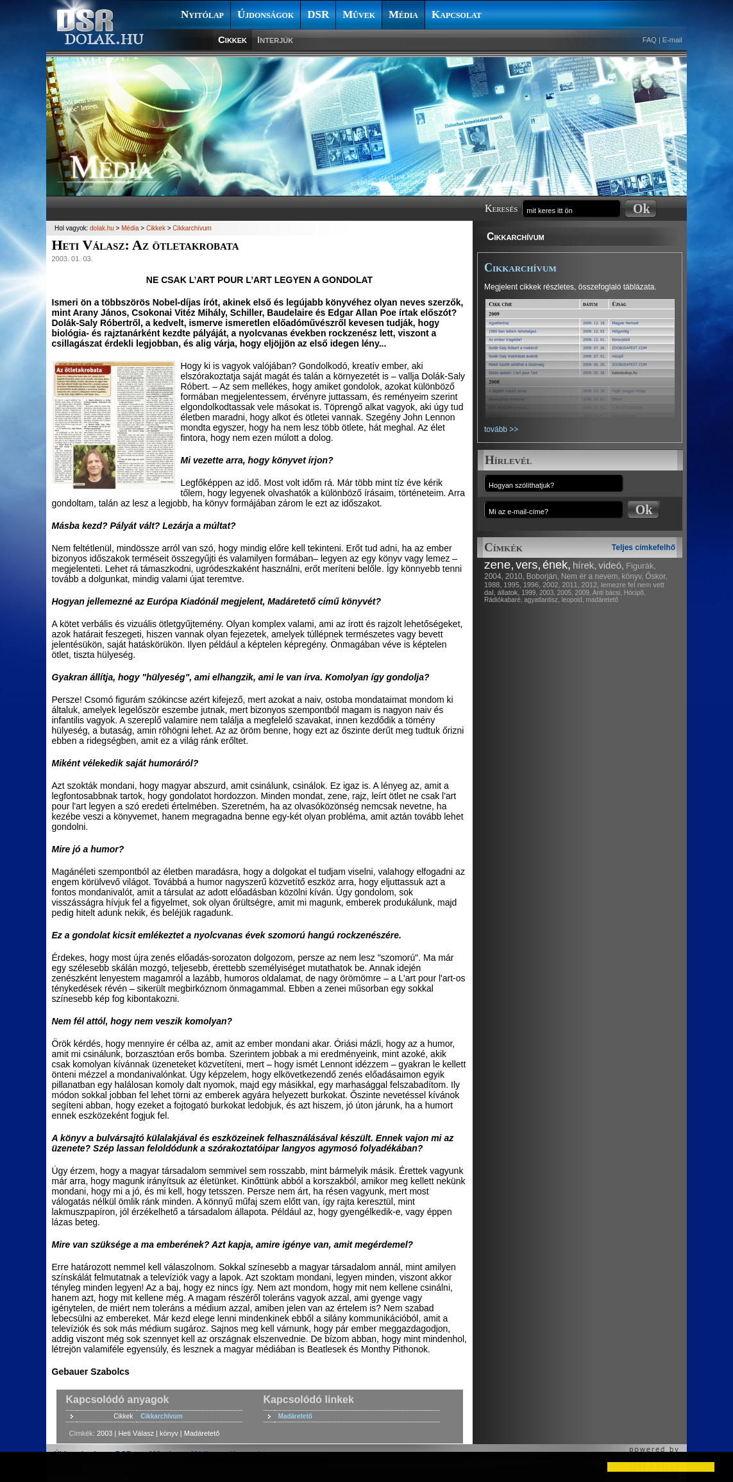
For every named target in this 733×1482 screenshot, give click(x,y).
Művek (358, 14)
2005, (565, 592)
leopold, (573, 599)
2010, (515, 576)
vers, (528, 564)
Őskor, (656, 576)
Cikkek (232, 39)
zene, (499, 564)
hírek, (585, 565)
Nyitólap (202, 14)
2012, (591, 585)
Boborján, (543, 576)
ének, (557, 564)
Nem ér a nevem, (590, 576)
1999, (529, 592)
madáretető (602, 599)
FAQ (650, 40)
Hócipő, (635, 592)
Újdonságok (265, 14)
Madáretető (295, 1416)
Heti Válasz (136, 1433)
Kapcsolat (457, 14)
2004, (493, 576)
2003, (547, 592)
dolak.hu (102, 228)
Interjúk (275, 39)
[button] (20, 1467)
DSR (318, 14)
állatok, (509, 592)
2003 (104, 1433)
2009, (583, 592)
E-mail (672, 40)
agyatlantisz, (542, 599)
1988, (493, 585)
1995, (512, 585)
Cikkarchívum (515, 236)
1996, (532, 585)
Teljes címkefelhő (643, 547)
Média (403, 14)
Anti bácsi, (607, 592)
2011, (571, 585)
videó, (611, 565)
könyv (169, 1433)
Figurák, (641, 566)
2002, (551, 585)
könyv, (633, 576)
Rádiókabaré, (503, 599)
